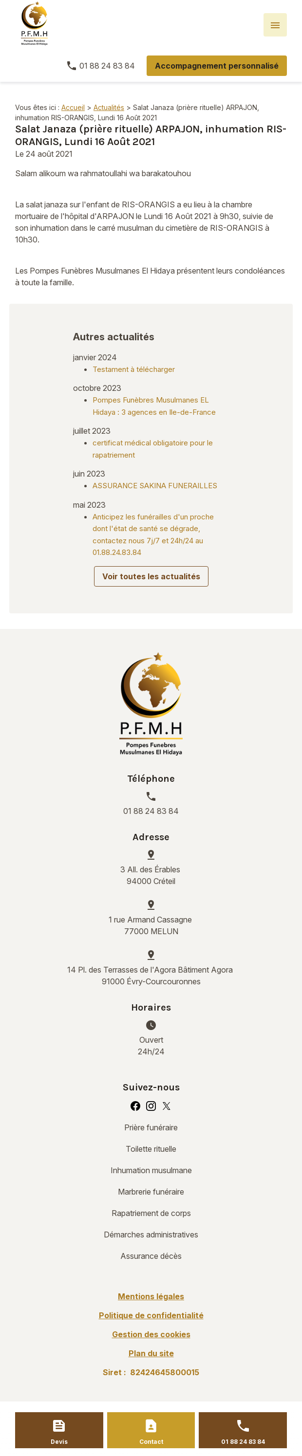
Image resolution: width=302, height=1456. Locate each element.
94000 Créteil (151, 875)
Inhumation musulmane (151, 1170)
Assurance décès (151, 1256)
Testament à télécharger (134, 369)
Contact (151, 1441)
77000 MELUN (151, 925)
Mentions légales (151, 1296)
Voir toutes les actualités (151, 576)
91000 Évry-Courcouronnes (151, 975)
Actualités (109, 107)
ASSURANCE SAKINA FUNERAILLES (155, 485)
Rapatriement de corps (151, 1213)
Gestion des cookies (151, 1334)
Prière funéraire (151, 1127)
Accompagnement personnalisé (217, 66)
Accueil (73, 107)
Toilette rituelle (151, 1149)
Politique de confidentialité (151, 1315)
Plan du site (151, 1353)
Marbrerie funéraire (151, 1192)
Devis (59, 1441)
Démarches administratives (151, 1234)
